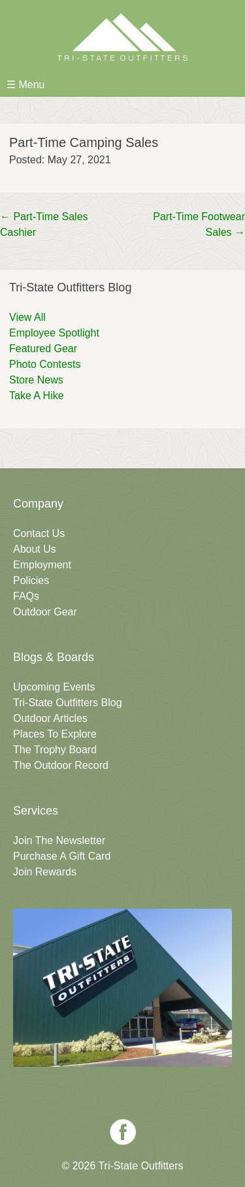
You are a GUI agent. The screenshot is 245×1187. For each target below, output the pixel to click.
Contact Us (39, 533)
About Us (34, 549)
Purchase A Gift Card (61, 856)
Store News (36, 379)
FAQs (26, 596)
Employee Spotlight (54, 332)
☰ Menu (25, 84)
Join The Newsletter (59, 840)
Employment (42, 564)
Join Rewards (44, 871)
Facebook (123, 1132)
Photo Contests (44, 364)
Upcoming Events (54, 686)
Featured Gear (43, 348)
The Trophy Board (55, 749)
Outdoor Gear (45, 611)
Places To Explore (55, 734)
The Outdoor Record (60, 765)
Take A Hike (36, 395)
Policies (31, 580)
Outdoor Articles (50, 718)
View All (27, 317)
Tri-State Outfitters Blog (67, 702)
